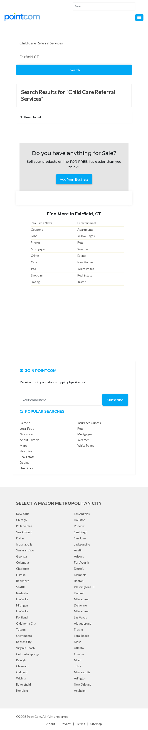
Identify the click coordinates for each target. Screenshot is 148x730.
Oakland (21, 672)
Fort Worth (81, 562)
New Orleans (82, 684)
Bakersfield (23, 684)
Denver (79, 593)
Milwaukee (81, 599)
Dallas (20, 538)
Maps (23, 445)
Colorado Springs (27, 654)
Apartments (85, 229)
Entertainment (86, 223)
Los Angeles (82, 514)
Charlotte (22, 568)
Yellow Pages (86, 236)
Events (81, 255)
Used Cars (26, 468)
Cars (34, 262)
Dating (35, 282)
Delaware (80, 605)
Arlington (80, 678)
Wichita (21, 678)
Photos (35, 242)
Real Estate (84, 275)
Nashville (22, 593)
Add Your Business (74, 179)
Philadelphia (24, 526)
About (50, 724)
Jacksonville (82, 544)
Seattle (20, 587)
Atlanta (79, 648)
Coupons (37, 229)
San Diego (80, 532)
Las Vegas (80, 617)
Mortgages (38, 249)
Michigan (22, 605)
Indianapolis (24, 544)
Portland (22, 617)
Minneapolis (82, 672)
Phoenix (79, 526)
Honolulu (22, 690)
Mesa (77, 642)
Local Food (27, 428)
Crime (35, 255)
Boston (79, 581)
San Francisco (25, 550)
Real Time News (41, 223)
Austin (78, 550)
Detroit (79, 568)
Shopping (37, 275)
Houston (79, 520)
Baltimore (22, 581)
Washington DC (84, 587)
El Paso (21, 575)
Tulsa (77, 666)
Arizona (79, 556)
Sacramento (24, 636)
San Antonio (24, 532)
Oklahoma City (26, 623)
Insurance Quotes (89, 423)
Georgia (21, 556)
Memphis (80, 575)
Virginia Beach (25, 648)
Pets (80, 242)
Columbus (23, 562)
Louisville (22, 599)
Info (33, 269)
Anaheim (80, 690)
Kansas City (24, 642)
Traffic (81, 282)
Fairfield (25, 423)
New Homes (85, 262)
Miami (78, 660)
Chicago (21, 520)
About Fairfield (29, 440)
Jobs (34, 236)
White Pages (85, 269)
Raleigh (21, 660)
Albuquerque (82, 623)
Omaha (79, 654)
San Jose (80, 538)
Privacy (66, 724)
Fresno (78, 629)
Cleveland (22, 666)
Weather (83, 249)
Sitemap (96, 724)
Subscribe (115, 400)
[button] (139, 17)
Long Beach (81, 636)
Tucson (21, 629)
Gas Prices (27, 434)
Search (75, 70)
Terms (80, 724)
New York (22, 514)
